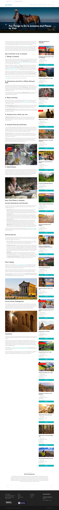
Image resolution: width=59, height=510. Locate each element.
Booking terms (32, 494)
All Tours (31, 497)
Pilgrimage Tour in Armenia (44, 331)
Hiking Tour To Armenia (43, 119)
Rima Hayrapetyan (29, 474)
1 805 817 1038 (8, 1)
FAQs (18, 498)
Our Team (19, 495)
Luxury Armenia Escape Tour (44, 267)
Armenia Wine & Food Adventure (45, 414)
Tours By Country (33, 4)
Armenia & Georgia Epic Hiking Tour (46, 183)
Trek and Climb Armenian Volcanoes (46, 458)
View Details (46, 85)
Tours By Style (39, 4)
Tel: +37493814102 (7, 494)
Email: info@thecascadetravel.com (10, 495)
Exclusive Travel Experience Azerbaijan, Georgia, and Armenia (45, 247)
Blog (48, 4)
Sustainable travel (20, 497)
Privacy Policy (32, 495)
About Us (44, 4)
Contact (52, 4)
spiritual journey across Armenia (31, 228)
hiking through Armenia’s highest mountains (23, 62)
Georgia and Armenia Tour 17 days (46, 372)
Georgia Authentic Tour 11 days (45, 352)
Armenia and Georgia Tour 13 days (46, 78)
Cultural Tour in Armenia (43, 98)
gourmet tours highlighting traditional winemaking (22, 348)
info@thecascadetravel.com (18, 1)
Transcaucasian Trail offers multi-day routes (12, 69)
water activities (24, 102)
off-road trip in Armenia (27, 101)
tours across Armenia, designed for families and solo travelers (19, 347)
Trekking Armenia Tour (13, 68)
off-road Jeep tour (27, 46)
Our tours (32, 242)
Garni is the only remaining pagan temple (21, 264)
